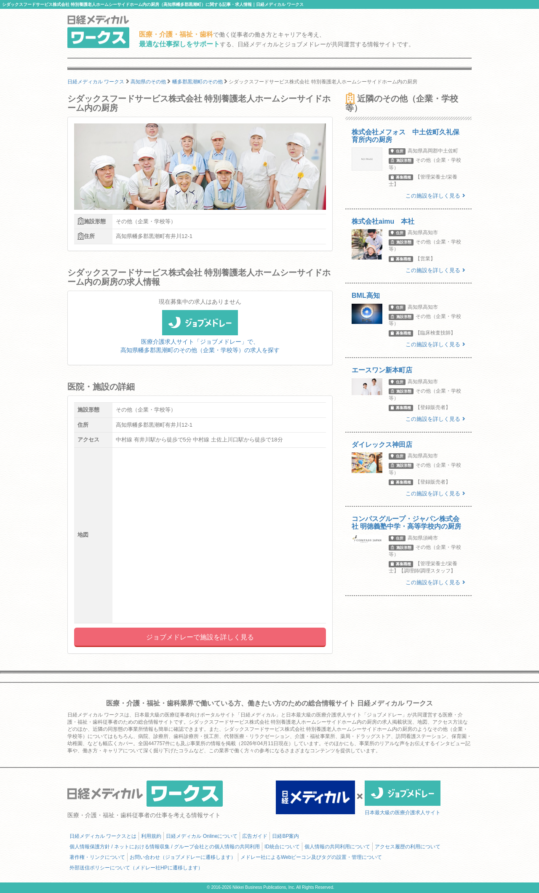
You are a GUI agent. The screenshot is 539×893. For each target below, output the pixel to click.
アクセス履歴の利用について (407, 847)
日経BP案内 (285, 836)
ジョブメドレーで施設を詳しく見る (200, 637)
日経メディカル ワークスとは (102, 836)
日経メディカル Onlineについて (201, 836)
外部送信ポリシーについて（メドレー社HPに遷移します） (136, 868)
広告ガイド (254, 836)
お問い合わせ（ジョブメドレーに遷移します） (183, 857)
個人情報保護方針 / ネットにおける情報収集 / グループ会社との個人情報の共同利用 (164, 847)
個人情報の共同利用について (337, 847)
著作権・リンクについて (97, 857)
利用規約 (151, 836)
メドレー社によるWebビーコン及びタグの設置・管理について (311, 857)
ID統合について (282, 847)
